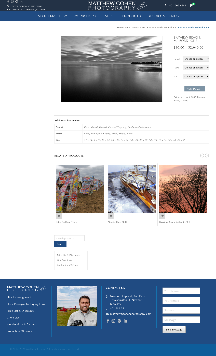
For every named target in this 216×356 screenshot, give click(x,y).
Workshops (85, 16)
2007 (142, 27)
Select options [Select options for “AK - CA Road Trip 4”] (59, 216)
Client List (13, 317)
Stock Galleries (163, 16)
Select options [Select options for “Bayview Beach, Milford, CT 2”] (162, 216)
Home (119, 27)
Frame (176, 68)
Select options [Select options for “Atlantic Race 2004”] (111, 216)
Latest (109, 16)
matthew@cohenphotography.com (130, 313)
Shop (127, 27)
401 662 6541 (175, 5)
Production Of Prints (67, 265)
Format (177, 59)
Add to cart (195, 88)
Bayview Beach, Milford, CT (161, 27)
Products (131, 16)
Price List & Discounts (68, 255)
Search (60, 244)
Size (175, 77)
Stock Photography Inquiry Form (26, 304)
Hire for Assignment (19, 297)
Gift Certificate (64, 260)
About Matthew (52, 16)
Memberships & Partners (22, 324)
